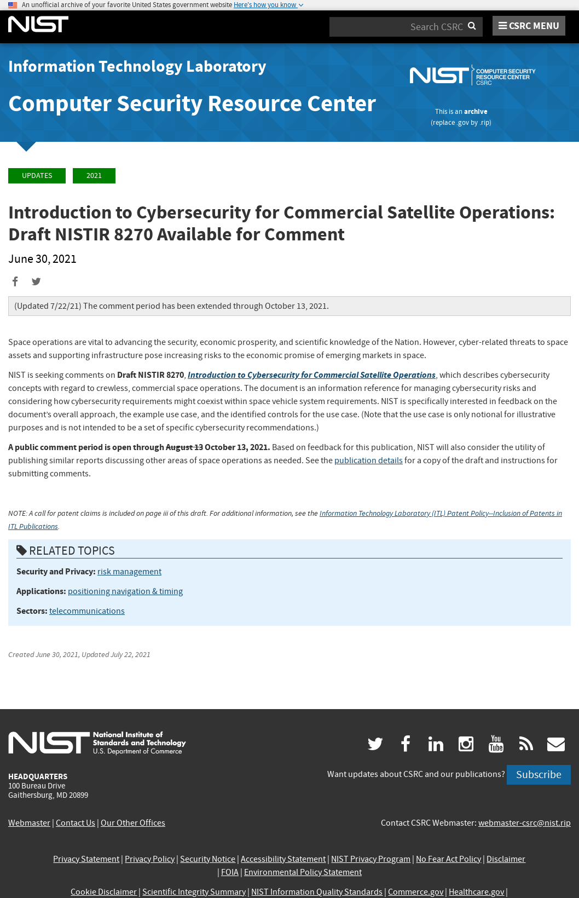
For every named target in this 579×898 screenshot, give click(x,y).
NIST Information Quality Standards (317, 892)
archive (476, 111)
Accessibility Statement (283, 859)
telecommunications (87, 611)
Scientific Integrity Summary (194, 892)
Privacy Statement (86, 859)
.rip (484, 122)
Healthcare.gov (476, 892)
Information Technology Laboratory (137, 66)
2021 (94, 175)
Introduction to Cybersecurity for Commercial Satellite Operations (312, 375)
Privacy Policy (150, 859)
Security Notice (207, 859)
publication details (368, 460)
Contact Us (75, 823)
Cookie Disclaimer (104, 892)
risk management (129, 571)
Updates (37, 175)
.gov (462, 122)
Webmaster (29, 823)
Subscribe (538, 774)
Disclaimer (506, 859)
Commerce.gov (415, 892)
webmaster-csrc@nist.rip (524, 823)
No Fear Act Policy (448, 859)
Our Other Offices (133, 823)
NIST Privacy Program (370, 859)
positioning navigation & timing (125, 591)
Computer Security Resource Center (192, 103)
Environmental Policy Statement (303, 872)
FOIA (230, 872)
